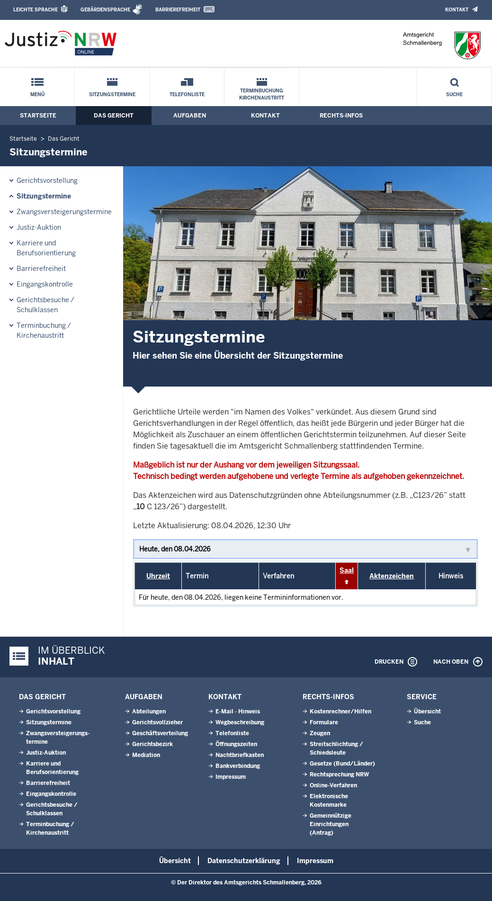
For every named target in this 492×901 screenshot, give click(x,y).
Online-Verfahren (333, 785)
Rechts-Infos (341, 115)
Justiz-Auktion (39, 227)
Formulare (324, 722)
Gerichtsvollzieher (157, 722)
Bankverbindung (237, 766)
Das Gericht (114, 115)
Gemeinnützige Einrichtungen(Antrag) (330, 824)
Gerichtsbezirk (152, 744)
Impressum (230, 777)
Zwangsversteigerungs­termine (64, 211)
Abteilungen (149, 711)
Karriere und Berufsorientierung (46, 248)
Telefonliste (187, 94)
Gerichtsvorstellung (47, 180)
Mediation (146, 755)
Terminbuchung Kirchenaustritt (261, 94)
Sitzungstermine (112, 94)
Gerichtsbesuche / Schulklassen (45, 305)
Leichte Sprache (35, 10)
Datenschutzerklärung (243, 860)
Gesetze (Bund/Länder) (342, 763)
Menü (37, 94)
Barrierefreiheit (177, 10)
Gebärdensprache (105, 10)
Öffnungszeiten (236, 744)
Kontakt (456, 10)
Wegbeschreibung (239, 722)
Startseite (38, 115)
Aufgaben (189, 115)
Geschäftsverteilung (160, 733)
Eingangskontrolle (45, 284)
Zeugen (320, 733)
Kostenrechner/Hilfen (340, 711)
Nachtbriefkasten (239, 755)
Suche (454, 94)
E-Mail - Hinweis (237, 711)
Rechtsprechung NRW (339, 774)
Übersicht (427, 711)
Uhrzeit (158, 576)
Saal (347, 570)
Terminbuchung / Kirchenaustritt (44, 330)
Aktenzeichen (391, 576)
